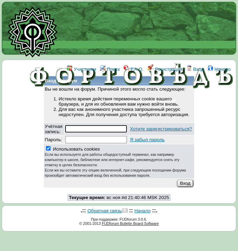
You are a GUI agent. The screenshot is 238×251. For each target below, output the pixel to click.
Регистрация (164, 69)
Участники (81, 69)
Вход (195, 69)
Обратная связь (104, 210)
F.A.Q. (134, 69)
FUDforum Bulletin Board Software (130, 223)
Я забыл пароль (147, 139)
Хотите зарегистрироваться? (161, 128)
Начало (219, 69)
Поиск (110, 69)
